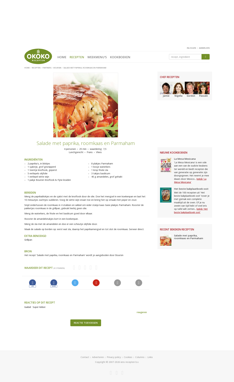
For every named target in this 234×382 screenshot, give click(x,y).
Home (61, 57)
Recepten (77, 57)
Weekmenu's (97, 57)
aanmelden (204, 48)
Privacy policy (114, 357)
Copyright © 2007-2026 (107, 362)
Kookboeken (120, 57)
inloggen (191, 48)
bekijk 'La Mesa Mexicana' (190, 180)
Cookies (128, 357)
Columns (139, 357)
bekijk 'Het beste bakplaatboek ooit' (191, 210)
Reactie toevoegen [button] (86, 322)
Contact (85, 357)
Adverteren (98, 357)
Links (150, 357)
